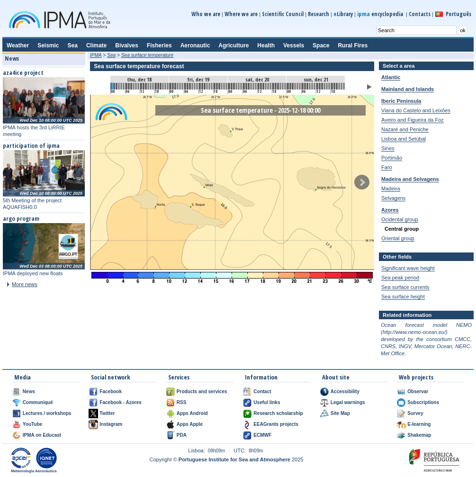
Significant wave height (408, 268)
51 (236, 86)
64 (268, 86)
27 (178, 86)
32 (190, 86)
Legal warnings (348, 402)
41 (212, 86)
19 (158, 86)
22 (165, 86)
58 (253, 86)
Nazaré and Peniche (405, 129)
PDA (182, 435)
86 (322, 86)
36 (200, 86)
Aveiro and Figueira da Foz (412, 120)
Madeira (390, 188)
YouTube (32, 424)
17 (153, 86)
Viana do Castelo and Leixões (415, 110)
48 (229, 86)
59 (256, 86)
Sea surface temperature (147, 55)
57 (251, 86)
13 (143, 86)
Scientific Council (283, 14)
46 (224, 86)
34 (195, 86)
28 (180, 86)
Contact (262, 391)
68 (278, 86)
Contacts (420, 14)
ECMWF (262, 435)
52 (239, 86)
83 (314, 86)
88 (327, 86)
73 (290, 86)
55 (246, 86)
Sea (111, 55)
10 (136, 86)
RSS (182, 402)
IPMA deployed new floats (33, 273)
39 (207, 86)
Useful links (266, 402)
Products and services (202, 391)
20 (161, 86)
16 (151, 86)
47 (226, 86)
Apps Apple (190, 424)
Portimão (391, 158)
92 (337, 86)
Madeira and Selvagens (410, 179)
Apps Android (192, 413)
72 (288, 86)
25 (173, 86)
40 (209, 86)
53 (241, 86)
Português (458, 14)
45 (222, 86)
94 (341, 86)
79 (305, 86)
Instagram (110, 424)
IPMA (95, 55)
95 (344, 86)
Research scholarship (278, 413)
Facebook (110, 391)
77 (300, 86)
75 (295, 86)
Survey (415, 413)
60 (259, 86)
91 (334, 86)
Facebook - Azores (120, 402)
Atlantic (390, 77)
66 (273, 86)
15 (148, 86)
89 (329, 86)
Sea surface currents (405, 287)
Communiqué (38, 402)
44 (219, 86)
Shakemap (419, 435)
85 (320, 86)
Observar (417, 391)
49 (232, 86)
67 (276, 86)
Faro (386, 167)
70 (283, 86)
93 (339, 86)
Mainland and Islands (407, 89)
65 (270, 86)
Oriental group (397, 238)
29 (182, 86)
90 (332, 86)
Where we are (241, 14)
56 (249, 86)
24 (170, 86)
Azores (390, 210)
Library (343, 14)
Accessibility (345, 391)
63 (266, 86)
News (29, 391)
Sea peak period (400, 277)
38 (205, 86)
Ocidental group (399, 219)
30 (185, 86)
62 (263, 86)
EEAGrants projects (275, 424)
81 (310, 86)
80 (307, 86)
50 (234, 86)
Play (369, 87)
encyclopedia (380, 14)
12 (141, 86)
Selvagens (393, 198)
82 (312, 86)
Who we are (205, 14)
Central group (402, 229)
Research (318, 14)
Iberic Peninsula (401, 101)
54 (244, 86)
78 (303, 86)
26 (175, 86)
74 (293, 86)
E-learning (419, 424)
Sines (388, 148)
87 (324, 86)
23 (168, 86)
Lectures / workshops (47, 413)
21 (163, 86)
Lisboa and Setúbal (403, 139)
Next (361, 182)
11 (138, 86)
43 (217, 86)
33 (192, 86)
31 (188, 86)
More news (24, 284)
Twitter (107, 413)
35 (197, 86)
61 (261, 86)
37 (202, 86)
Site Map (340, 413)
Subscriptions (423, 402)
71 (285, 86)
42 (215, 86)
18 (156, 86)
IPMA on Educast (42, 435)
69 (280, 86)
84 (317, 86)
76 (297, 86)
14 (146, 86)
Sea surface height (403, 296)
